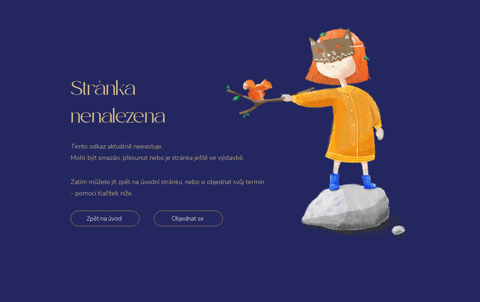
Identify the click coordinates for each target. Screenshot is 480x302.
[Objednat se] (188, 218)
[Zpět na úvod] (105, 218)
